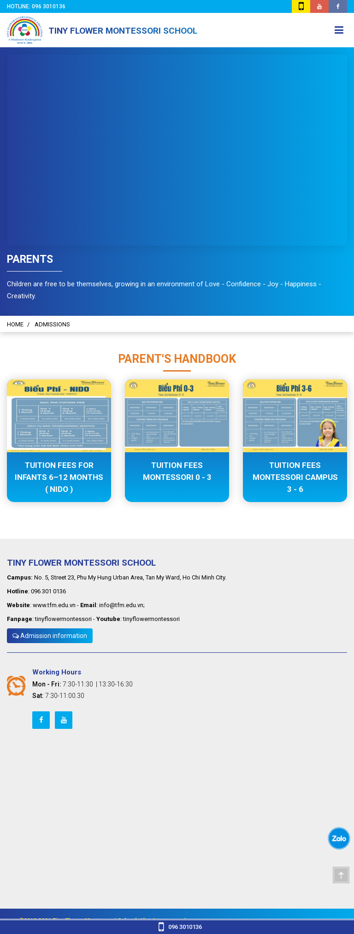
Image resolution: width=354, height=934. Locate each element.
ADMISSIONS (52, 324)
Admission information (49, 635)
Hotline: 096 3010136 (37, 6)
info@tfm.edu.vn (121, 605)
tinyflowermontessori (63, 618)
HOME (15, 324)
